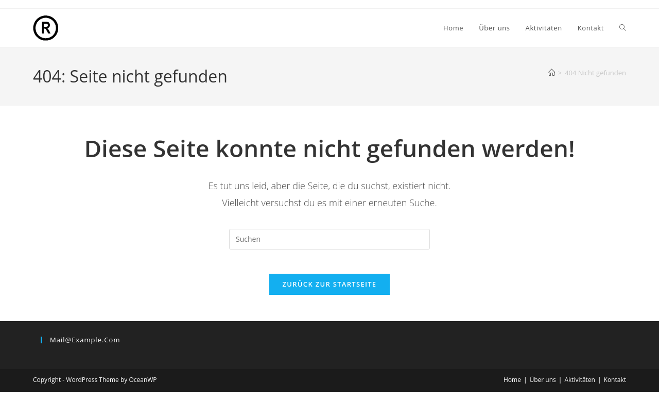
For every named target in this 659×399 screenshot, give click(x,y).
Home (512, 387)
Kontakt (615, 387)
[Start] (551, 72)
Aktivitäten (579, 387)
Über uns (543, 387)
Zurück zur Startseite (330, 291)
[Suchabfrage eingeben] (329, 239)
